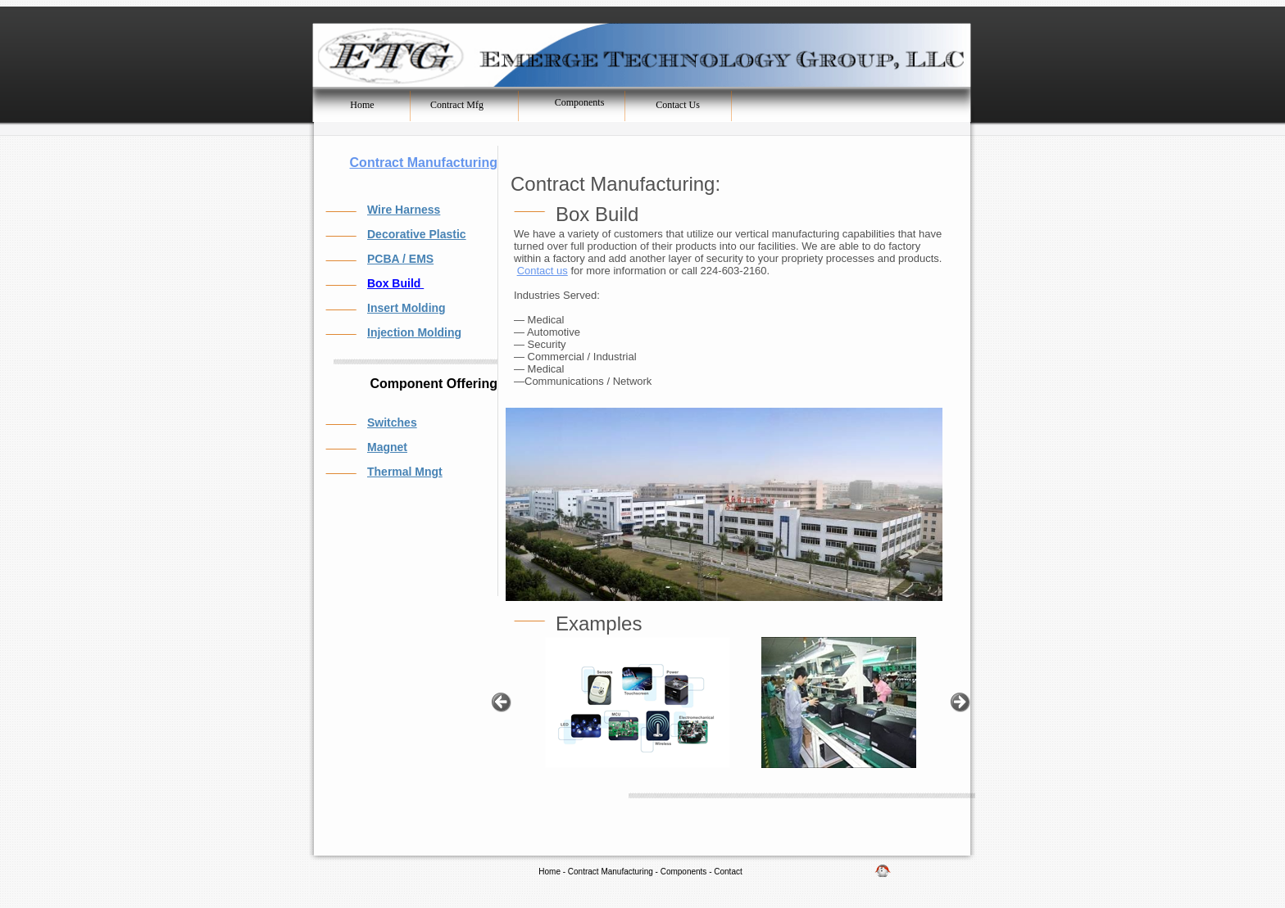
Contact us (542, 270)
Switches (392, 422)
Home (549, 871)
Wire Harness (403, 209)
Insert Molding (406, 307)
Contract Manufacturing (423, 162)
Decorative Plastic (416, 234)
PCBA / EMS (400, 258)
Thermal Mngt (405, 471)
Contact (728, 871)
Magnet (387, 447)
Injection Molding (414, 332)
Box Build (395, 283)
